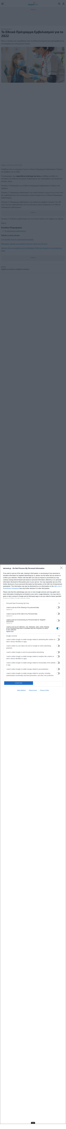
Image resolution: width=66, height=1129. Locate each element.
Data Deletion (21, 690)
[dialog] (33, 846)
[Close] (62, 568)
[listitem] (33, 603)
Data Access (33, 690)
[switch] (58, 607)
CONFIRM (18, 683)
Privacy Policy (44, 690)
